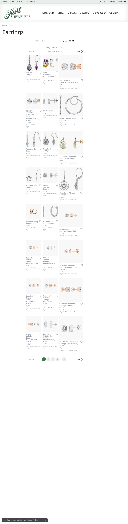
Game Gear (99, 13)
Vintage (72, 13)
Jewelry (84, 13)
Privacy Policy (32, 520)
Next (121, 51)
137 (90, 398)
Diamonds (48, 13)
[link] (5, 2)
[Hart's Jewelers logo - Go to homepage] (18, 13)
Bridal (61, 13)
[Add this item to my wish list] (62, 86)
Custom (113, 13)
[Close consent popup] (45, 520)
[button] (102, 2)
